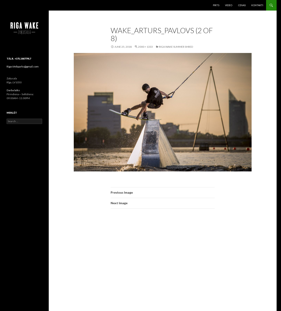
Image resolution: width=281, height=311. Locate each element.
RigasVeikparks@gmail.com (23, 66)
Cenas (242, 5)
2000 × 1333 (145, 46)
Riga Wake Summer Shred (176, 46)
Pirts (216, 5)
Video (228, 5)
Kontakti (257, 5)
